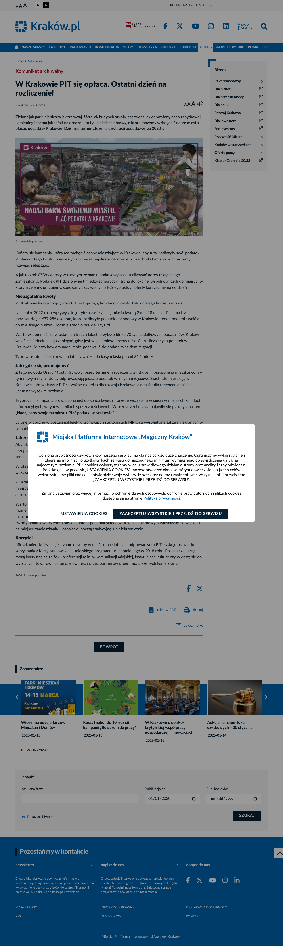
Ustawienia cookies (84, 514)
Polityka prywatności (161, 498)
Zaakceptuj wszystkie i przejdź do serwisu (170, 514)
